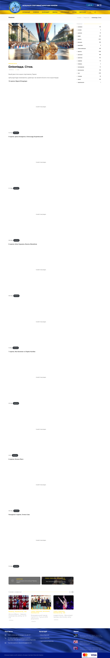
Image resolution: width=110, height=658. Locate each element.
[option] (18, 609)
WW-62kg (11, 240)
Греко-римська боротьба (47, 641)
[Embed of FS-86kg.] (41, 321)
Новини (36, 12)
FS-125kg (10, 188)
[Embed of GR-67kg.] (41, 377)
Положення (89, 67)
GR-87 (10, 455)
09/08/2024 (11, 69)
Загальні (46, 611)
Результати (86, 17)
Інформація (65, 12)
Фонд (74, 12)
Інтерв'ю (89, 26)
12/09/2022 (56, 619)
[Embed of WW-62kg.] (41, 214)
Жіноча (11, 611)
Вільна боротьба (44, 635)
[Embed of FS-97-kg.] (41, 106)
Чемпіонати (89, 82)
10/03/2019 (33, 621)
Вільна (89, 39)
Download (16, 132)
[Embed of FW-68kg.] (41, 540)
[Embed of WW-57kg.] (41, 269)
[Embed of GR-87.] (41, 429)
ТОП (64, 579)
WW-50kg (11, 510)
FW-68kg (10, 566)
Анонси (89, 33)
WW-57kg (11, 295)
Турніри (89, 76)
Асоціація (26, 12)
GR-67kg (10, 403)
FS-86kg (10, 347)
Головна (79, 17)
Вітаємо (89, 42)
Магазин (83, 12)
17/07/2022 (11, 620)
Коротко (19, 579)
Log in (90, 5)
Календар (45, 12)
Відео (89, 36)
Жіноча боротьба (44, 638)
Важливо (89, 45)
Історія (89, 30)
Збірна (54, 12)
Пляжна (89, 64)
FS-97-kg (10, 132)
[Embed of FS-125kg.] (41, 162)
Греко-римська (50, 578)
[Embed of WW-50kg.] (41, 484)
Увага (89, 79)
